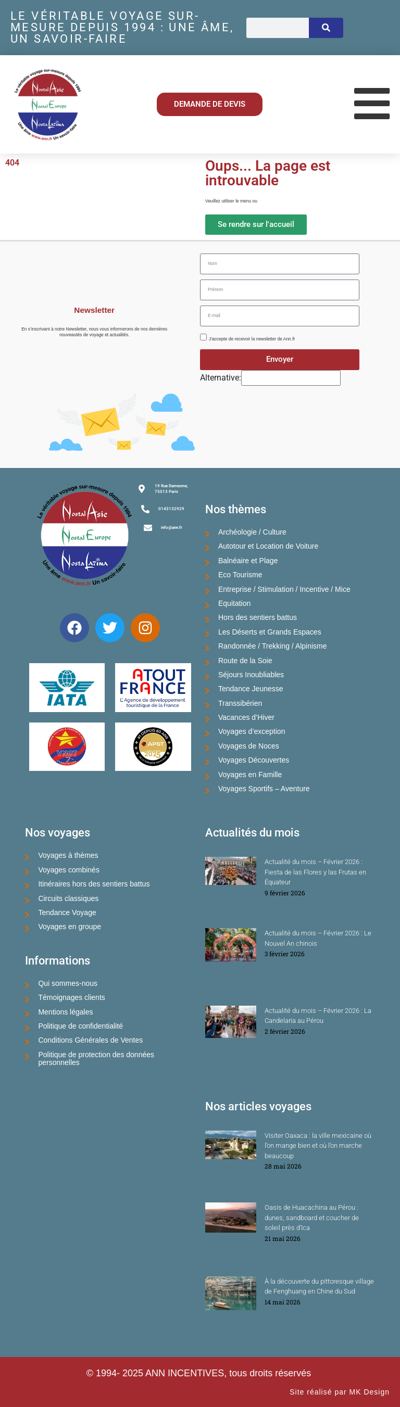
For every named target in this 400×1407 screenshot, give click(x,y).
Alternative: (220, 378)
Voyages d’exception (251, 731)
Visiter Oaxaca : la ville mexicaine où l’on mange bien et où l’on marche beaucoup (318, 1146)
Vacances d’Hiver (246, 717)
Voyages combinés (68, 870)
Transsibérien (240, 703)
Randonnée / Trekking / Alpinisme (272, 646)
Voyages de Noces (248, 746)
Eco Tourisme (240, 575)
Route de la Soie (245, 660)
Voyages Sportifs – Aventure (264, 788)
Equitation (234, 603)
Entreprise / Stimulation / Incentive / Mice (284, 589)
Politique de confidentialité (80, 1026)
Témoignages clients (71, 997)
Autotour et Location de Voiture (268, 546)
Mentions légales (65, 1012)
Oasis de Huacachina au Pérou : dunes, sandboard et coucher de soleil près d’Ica (312, 1217)
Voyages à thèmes (68, 855)
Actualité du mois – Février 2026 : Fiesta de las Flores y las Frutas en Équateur (315, 872)
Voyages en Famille (250, 774)
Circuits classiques (68, 898)
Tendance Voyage (67, 912)
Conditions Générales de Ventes (90, 1040)
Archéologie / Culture (252, 532)
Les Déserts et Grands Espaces (269, 632)
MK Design (369, 1392)
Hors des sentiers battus (257, 617)
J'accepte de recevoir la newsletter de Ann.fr (252, 338)
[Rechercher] (326, 28)
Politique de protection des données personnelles (96, 1058)
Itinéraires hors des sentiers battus (93, 884)
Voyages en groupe (69, 926)
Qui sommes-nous (67, 983)
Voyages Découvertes (253, 760)
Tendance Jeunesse (250, 689)
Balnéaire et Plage (248, 560)
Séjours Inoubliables (251, 674)
